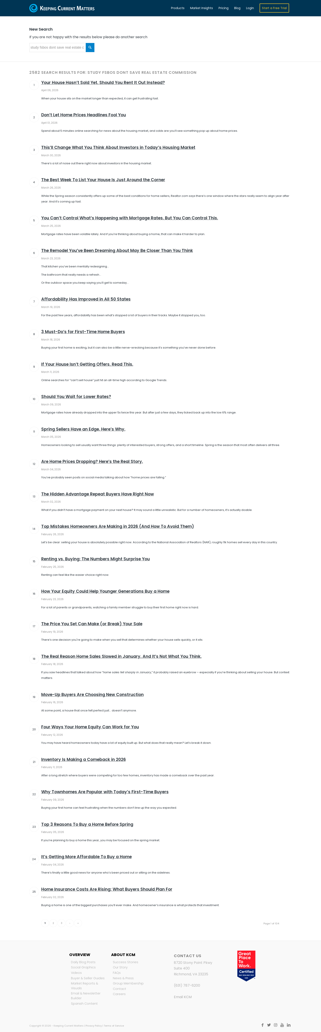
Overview (79, 954)
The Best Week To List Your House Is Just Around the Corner (103, 180)
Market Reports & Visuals (84, 985)
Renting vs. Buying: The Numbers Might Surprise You (95, 559)
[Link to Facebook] (262, 1025)
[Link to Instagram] (275, 1025)
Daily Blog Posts (83, 962)
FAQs (117, 973)
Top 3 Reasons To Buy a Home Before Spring (87, 824)
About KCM (123, 954)
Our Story (120, 967)
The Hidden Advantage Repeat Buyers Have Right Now (97, 494)
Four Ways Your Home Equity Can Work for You (90, 727)
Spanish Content (84, 1003)
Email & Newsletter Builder (85, 995)
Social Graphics (83, 967)
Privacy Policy (94, 1025)
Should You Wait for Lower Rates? (76, 397)
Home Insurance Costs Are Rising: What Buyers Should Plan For (106, 889)
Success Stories (125, 962)
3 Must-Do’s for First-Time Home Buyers (83, 332)
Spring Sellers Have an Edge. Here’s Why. (83, 429)
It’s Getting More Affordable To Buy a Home (86, 857)
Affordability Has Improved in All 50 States (86, 299)
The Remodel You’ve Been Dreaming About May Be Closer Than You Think (117, 250)
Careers (119, 994)
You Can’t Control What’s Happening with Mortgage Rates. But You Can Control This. (129, 218)
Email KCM (183, 996)
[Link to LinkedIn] (288, 1025)
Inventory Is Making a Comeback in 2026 (83, 759)
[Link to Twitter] (269, 1025)
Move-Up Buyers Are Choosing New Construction (92, 695)
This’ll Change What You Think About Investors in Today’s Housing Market (118, 147)
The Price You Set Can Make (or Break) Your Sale (91, 624)
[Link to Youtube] (282, 1025)
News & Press (123, 978)
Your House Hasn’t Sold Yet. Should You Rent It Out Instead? (103, 83)
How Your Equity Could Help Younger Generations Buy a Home (105, 591)
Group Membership (128, 983)
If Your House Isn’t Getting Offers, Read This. (87, 364)
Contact (119, 989)
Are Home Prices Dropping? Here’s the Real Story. (92, 461)
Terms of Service (114, 1025)
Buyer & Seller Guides (88, 978)
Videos (76, 973)
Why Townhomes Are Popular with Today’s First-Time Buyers (105, 792)
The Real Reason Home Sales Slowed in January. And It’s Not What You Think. (121, 656)
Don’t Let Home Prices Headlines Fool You (83, 115)
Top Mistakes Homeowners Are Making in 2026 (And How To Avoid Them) (117, 526)
